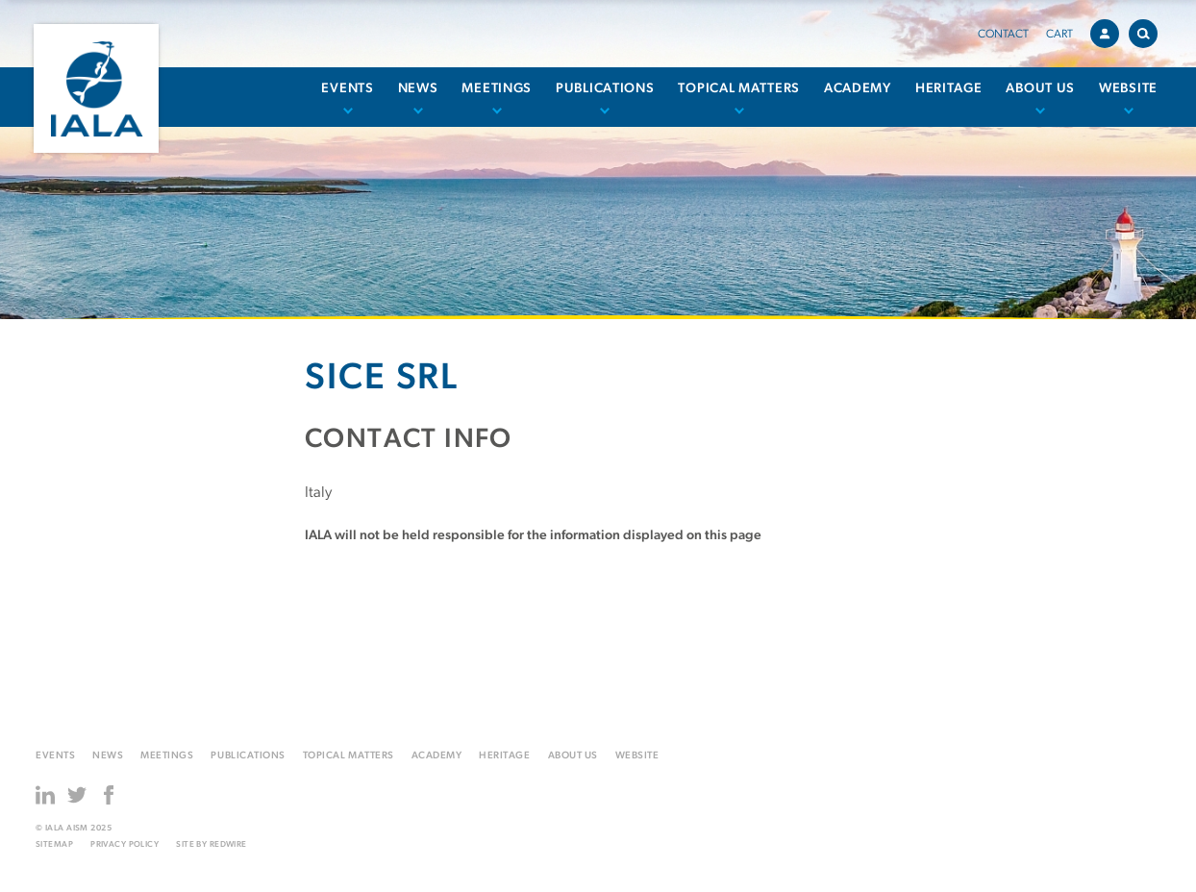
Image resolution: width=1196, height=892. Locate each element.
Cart (1059, 34)
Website (1128, 89)
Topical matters (739, 89)
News (418, 89)
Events (347, 89)
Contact (1003, 34)
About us (1040, 89)
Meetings (496, 89)
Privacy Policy (124, 844)
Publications (605, 89)
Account (1109, 30)
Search (1147, 30)
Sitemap (54, 844)
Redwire (228, 844)
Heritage (949, 89)
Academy (857, 89)
